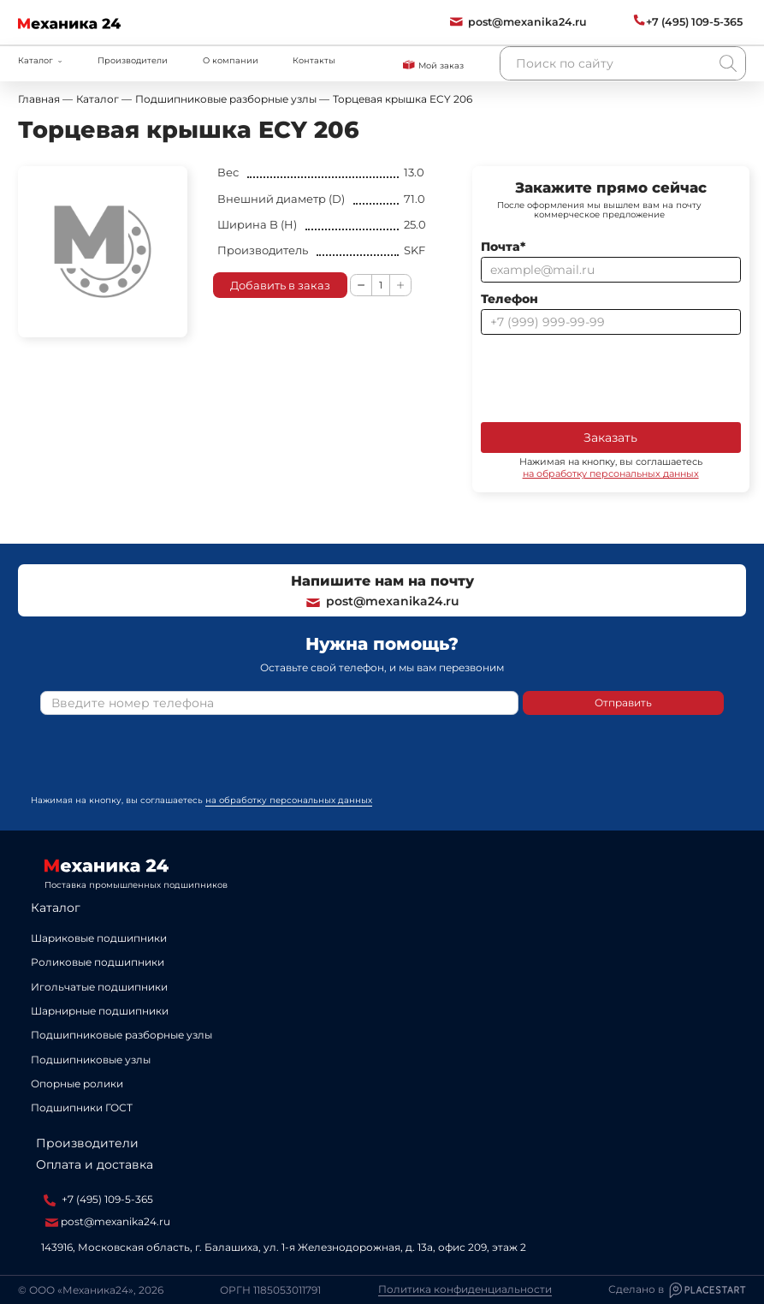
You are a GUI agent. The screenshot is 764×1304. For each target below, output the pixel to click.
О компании (230, 60)
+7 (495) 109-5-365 (98, 1199)
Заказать (610, 437)
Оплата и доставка (94, 1164)
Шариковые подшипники (99, 938)
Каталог (55, 907)
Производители (133, 60)
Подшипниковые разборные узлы (121, 1034)
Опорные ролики (77, 1083)
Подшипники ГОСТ (82, 1107)
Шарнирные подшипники (100, 1010)
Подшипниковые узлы (91, 1059)
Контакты (314, 60)
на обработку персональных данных (611, 473)
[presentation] (611, 376)
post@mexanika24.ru (382, 601)
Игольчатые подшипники (99, 986)
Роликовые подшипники (97, 962)
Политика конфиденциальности (465, 1289)
